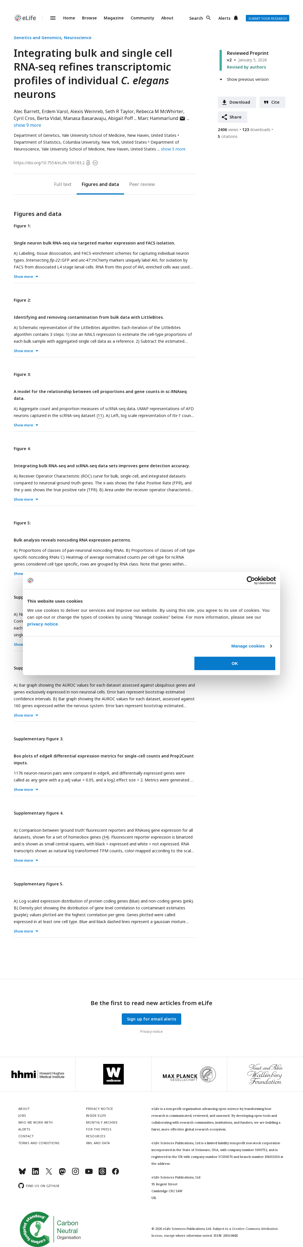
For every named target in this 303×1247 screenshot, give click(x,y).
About (167, 18)
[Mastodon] (62, 1173)
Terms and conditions (39, 1143)
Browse (89, 18)
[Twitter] (49, 1173)
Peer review (142, 184)
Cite (275, 102)
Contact (26, 1136)
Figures (90, 184)
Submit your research (267, 18)
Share (236, 117)
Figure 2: (22, 300)
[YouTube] (89, 1173)
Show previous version (248, 79)
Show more (23, 276)
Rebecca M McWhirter (159, 111)
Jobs (22, 1115)
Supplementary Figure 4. (38, 813)
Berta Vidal (49, 118)
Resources (96, 1136)
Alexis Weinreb (86, 111)
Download (240, 102)
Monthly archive (102, 1122)
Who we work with (35, 1122)
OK (235, 663)
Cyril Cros (24, 118)
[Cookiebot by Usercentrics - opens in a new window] (251, 580)
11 (100, 415)
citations (228, 136)
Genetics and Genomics (37, 37)
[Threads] (102, 1173)
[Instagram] (75, 1173)
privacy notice (42, 624)
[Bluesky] (22, 1173)
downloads (256, 129)
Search (196, 18)
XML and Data (98, 1143)
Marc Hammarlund (162, 118)
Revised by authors (246, 67)
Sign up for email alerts (151, 1019)
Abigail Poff (120, 118)
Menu (49, 18)
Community (142, 18)
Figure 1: (22, 225)
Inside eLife (96, 1115)
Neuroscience (77, 37)
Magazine (114, 18)
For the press (99, 1129)
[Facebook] (115, 1173)
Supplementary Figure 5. (38, 884)
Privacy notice (151, 1031)
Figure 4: (22, 448)
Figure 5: (22, 523)
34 (105, 837)
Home (69, 18)
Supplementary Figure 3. (38, 738)
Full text (62, 184)
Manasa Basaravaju (84, 118)
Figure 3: (22, 374)
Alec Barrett (26, 111)
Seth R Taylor (119, 111)
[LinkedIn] (35, 1173)
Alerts (224, 18)
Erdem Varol (55, 111)
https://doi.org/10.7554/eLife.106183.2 (49, 162)
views (228, 129)
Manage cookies (248, 645)
